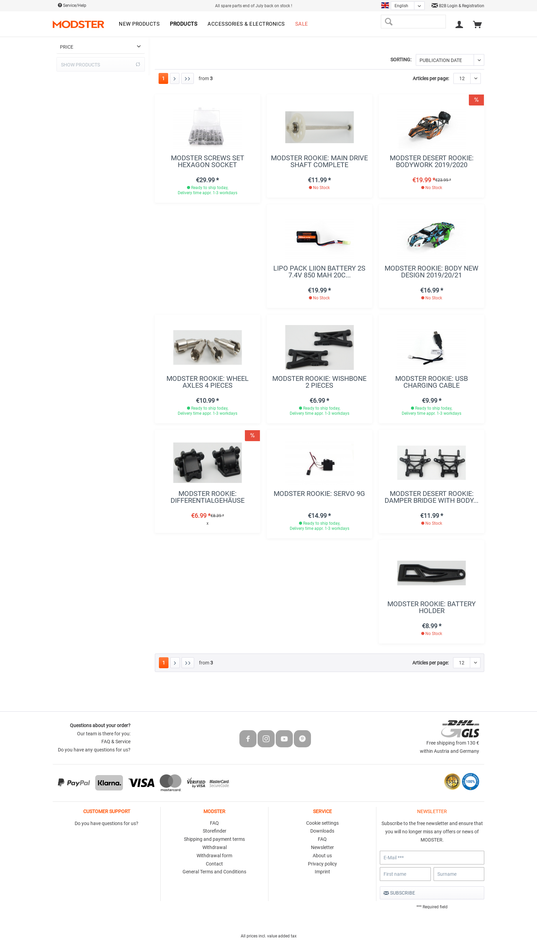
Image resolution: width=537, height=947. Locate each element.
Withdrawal (214, 847)
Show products (100, 64)
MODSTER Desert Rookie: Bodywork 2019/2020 (432, 161)
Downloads (322, 831)
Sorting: (400, 59)
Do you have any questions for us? (94, 749)
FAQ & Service (115, 741)
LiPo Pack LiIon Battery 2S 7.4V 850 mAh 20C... (319, 271)
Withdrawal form (214, 855)
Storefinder (214, 831)
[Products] (183, 24)
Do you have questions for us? (106, 823)
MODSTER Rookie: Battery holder (431, 607)
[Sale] (301, 24)
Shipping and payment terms (214, 839)
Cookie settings (322, 823)
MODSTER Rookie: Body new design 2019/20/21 (431, 271)
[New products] (139, 24)
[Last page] (187, 78)
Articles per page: (431, 78)
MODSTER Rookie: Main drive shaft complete (319, 161)
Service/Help (72, 5)
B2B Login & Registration (458, 5)
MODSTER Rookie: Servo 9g (319, 494)
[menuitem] (139, 24)
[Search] (388, 21)
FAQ (214, 823)
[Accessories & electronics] (246, 24)
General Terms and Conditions (214, 871)
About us (322, 855)
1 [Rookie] (163, 78)
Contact (214, 864)
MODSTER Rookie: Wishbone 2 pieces (319, 382)
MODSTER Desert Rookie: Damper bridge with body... (431, 497)
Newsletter (322, 847)
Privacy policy (322, 864)
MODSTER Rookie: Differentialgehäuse (208, 497)
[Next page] (174, 78)
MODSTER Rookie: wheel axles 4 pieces (207, 382)
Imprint (322, 871)
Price (66, 47)
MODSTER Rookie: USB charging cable (431, 382)
